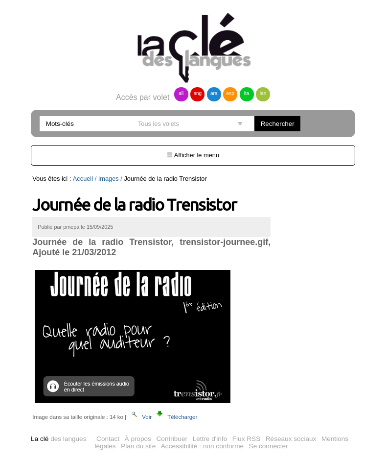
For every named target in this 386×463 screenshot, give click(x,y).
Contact (107, 438)
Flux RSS (246, 438)
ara (213, 93)
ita (247, 93)
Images (108, 178)
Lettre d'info (210, 438)
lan (263, 93)
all (181, 93)
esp (230, 93)
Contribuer (172, 438)
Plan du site (138, 446)
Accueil (83, 178)
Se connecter (268, 446)
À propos (138, 438)
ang (197, 93)
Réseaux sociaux (291, 438)
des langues (58, 438)
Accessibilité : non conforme (202, 446)
